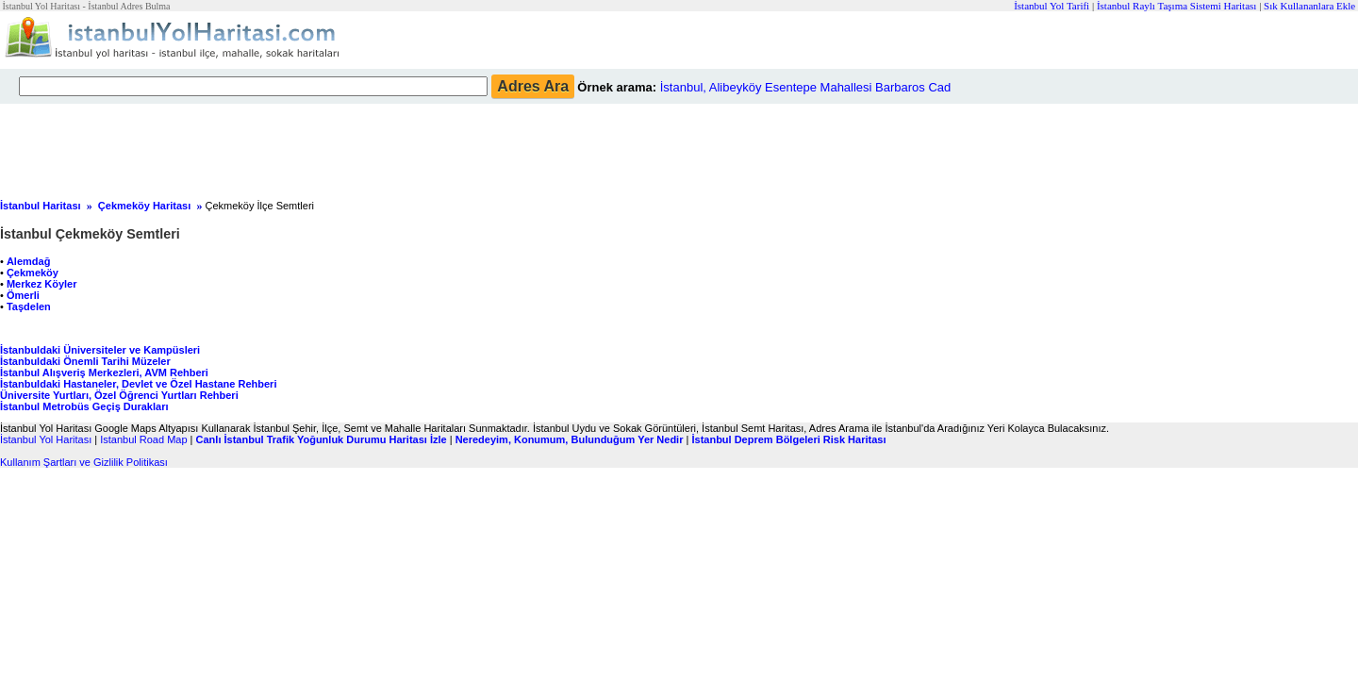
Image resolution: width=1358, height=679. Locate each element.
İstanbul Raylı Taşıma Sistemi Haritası (1177, 5)
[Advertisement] (457, 146)
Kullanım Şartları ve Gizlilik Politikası (84, 462)
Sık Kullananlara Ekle (1309, 5)
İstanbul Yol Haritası (45, 439)
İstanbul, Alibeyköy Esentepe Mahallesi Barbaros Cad (806, 87)
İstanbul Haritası (40, 205)
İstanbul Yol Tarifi (1051, 5)
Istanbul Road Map (143, 439)
